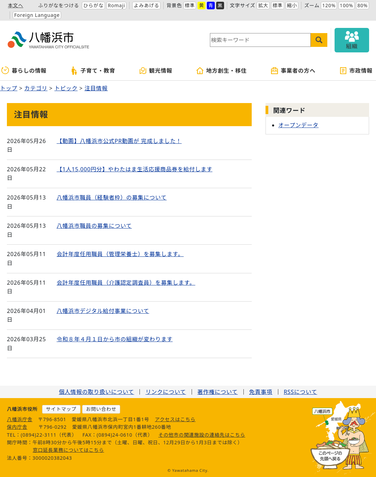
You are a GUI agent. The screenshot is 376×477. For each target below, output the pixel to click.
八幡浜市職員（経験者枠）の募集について (112, 197)
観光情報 (155, 71)
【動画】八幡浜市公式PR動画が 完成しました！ (119, 141)
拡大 (263, 5)
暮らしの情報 (24, 71)
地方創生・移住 (221, 71)
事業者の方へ (293, 71)
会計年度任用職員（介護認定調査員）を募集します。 (126, 282)
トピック (66, 88)
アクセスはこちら (175, 419)
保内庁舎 (17, 427)
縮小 (292, 5)
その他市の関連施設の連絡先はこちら (201, 435)
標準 (190, 5)
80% (362, 5)
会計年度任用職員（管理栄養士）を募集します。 (120, 254)
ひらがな (93, 5)
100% (346, 5)
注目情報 (96, 88)
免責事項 (260, 392)
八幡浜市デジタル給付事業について (103, 311)
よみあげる (146, 5)
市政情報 (356, 71)
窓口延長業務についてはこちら (68, 450)
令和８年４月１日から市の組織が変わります (115, 339)
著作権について (217, 392)
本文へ (15, 5)
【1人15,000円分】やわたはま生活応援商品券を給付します (134, 169)
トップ (8, 88)
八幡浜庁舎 (19, 419)
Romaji (116, 5)
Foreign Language (37, 15)
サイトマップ (61, 409)
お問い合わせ (101, 409)
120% (329, 5)
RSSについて (300, 392)
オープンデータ (298, 125)
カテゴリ (35, 88)
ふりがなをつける (58, 5)
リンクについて (165, 392)
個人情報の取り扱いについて (96, 392)
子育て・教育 (92, 71)
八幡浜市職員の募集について (94, 226)
